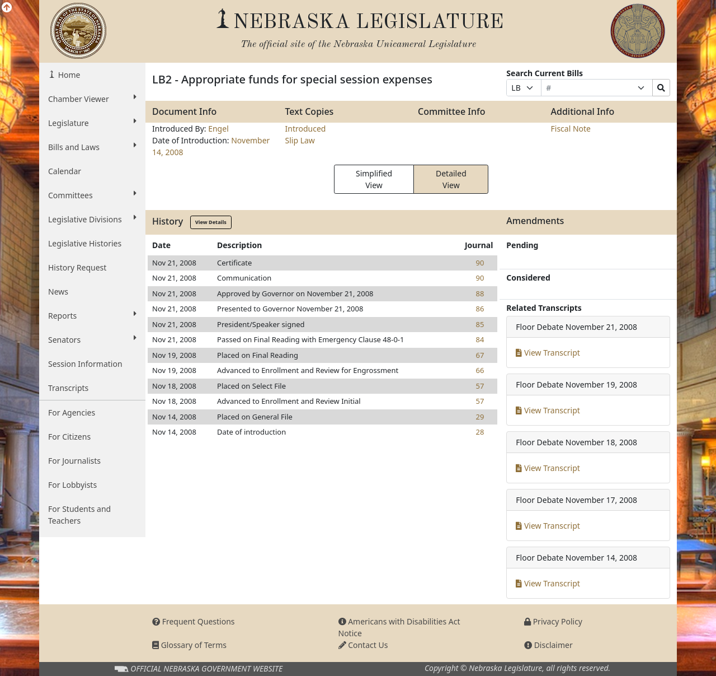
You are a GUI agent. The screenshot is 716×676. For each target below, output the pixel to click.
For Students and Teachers (79, 514)
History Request (77, 267)
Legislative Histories (84, 243)
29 (479, 417)
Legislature (92, 122)
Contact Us (363, 645)
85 (479, 324)
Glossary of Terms (189, 645)
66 (479, 370)
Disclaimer (548, 645)
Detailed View (451, 179)
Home (68, 74)
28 (479, 432)
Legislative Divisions (92, 219)
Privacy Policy (553, 621)
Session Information (85, 363)
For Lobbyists (72, 484)
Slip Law (300, 140)
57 (479, 386)
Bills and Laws (92, 146)
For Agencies (71, 412)
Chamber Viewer (92, 98)
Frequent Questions (193, 621)
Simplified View (374, 179)
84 (479, 339)
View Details (211, 222)
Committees (92, 195)
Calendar (64, 171)
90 (479, 263)
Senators (92, 339)
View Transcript (548, 352)
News (58, 291)
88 (479, 293)
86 (479, 309)
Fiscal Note (571, 128)
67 (479, 355)
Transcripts (68, 388)
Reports (92, 315)
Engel (218, 128)
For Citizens (69, 436)
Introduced (305, 128)
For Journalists (74, 460)
